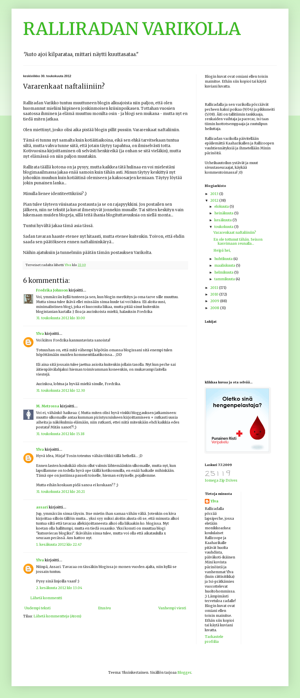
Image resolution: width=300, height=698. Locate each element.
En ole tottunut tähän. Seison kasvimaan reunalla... (237, 241)
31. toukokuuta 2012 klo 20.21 (60, 491)
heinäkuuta (224, 213)
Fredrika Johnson (52, 290)
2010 (214, 294)
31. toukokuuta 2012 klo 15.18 (60, 434)
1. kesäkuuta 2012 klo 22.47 (59, 544)
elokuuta (222, 206)
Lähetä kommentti (46, 598)
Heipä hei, (222, 250)
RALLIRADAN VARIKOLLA (132, 29)
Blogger (184, 672)
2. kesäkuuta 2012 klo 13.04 (59, 588)
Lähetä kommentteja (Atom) (57, 616)
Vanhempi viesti (172, 608)
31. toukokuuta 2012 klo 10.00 (60, 318)
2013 (214, 194)
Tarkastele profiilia (214, 639)
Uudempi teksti (37, 608)
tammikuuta (225, 279)
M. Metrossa (47, 406)
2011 (214, 287)
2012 (214, 200)
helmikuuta (224, 272)
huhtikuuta (223, 259)
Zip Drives (228, 480)
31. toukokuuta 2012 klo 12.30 (60, 390)
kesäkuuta (223, 220)
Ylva (40, 333)
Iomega (211, 480)
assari (42, 507)
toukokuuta (224, 226)
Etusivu (104, 608)
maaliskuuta (225, 265)
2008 (215, 308)
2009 (215, 301)
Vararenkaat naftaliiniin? (234, 232)
